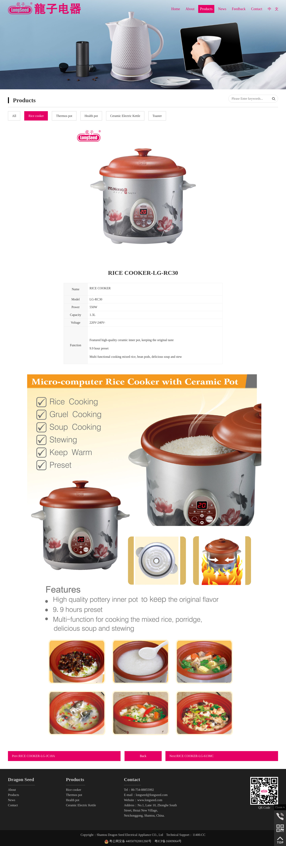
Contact (256, 9)
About (190, 9)
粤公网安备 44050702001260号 (129, 841)
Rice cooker (73, 789)
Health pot (72, 800)
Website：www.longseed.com (143, 800)
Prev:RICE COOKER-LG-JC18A (35, 756)
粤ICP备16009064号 (168, 841)
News (222, 9)
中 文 (273, 9)
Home (175, 9)
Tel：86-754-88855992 (139, 789)
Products (206, 9)
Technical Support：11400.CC (185, 834)
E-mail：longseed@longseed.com (146, 795)
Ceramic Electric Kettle (81, 805)
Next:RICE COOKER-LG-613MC (193, 756)
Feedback (238, 9)
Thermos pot (74, 795)
